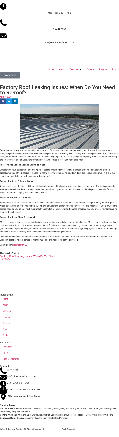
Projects (103, 69)
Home (51, 69)
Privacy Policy (51, 429)
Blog (114, 69)
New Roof (7, 346)
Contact (6, 335)
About (62, 69)
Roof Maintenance (11, 359)
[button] (3, 101)
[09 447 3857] (3, 370)
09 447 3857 (13, 369)
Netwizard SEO (20, 245)
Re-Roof (6, 353)
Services (75, 69)
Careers (90, 69)
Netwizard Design (85, 429)
